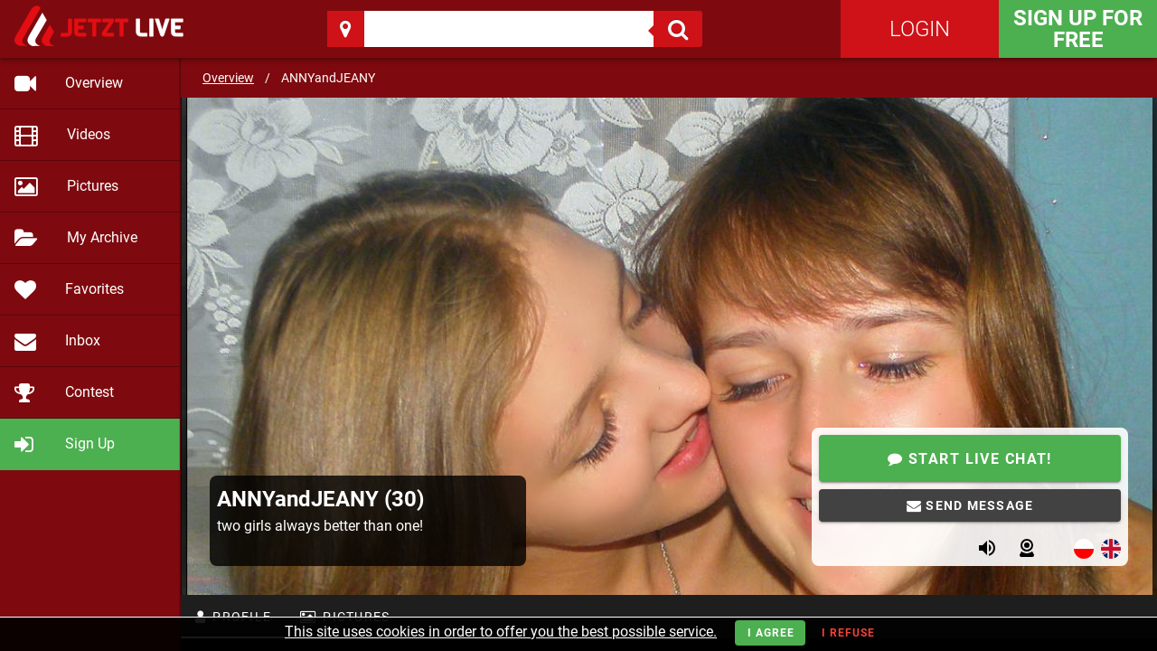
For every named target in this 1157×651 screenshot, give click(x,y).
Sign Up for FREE (1078, 28)
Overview (228, 78)
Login (919, 29)
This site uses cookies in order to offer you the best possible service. (501, 631)
